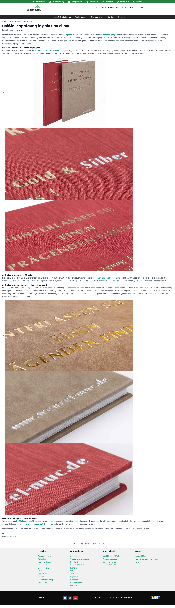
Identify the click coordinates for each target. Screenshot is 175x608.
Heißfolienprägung (108, 35)
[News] (130, 7)
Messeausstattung (45, 579)
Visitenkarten (43, 567)
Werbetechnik (43, 576)
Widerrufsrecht (76, 585)
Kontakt (121, 17)
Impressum (74, 579)
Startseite (5, 21)
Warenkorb (102, 7)
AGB (72, 576)
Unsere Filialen (141, 556)
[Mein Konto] (108, 7)
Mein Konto (114, 7)
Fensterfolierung (44, 556)
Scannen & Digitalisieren (60, 17)
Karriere (73, 571)
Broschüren (42, 582)
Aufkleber (42, 559)
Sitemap (41, 600)
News (134, 7)
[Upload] (121, 7)
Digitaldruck (70, 35)
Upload (125, 7)
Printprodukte (80, 17)
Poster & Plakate (45, 562)
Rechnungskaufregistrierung (146, 559)
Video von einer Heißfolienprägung (107, 278)
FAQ (72, 573)
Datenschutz (75, 582)
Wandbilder (42, 565)
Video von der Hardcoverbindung (52, 50)
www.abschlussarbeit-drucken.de (39, 524)
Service (111, 17)
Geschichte (74, 556)
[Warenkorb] (96, 7)
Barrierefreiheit (76, 588)
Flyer (40, 571)
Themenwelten (97, 17)
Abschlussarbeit (62, 521)
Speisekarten (43, 573)
